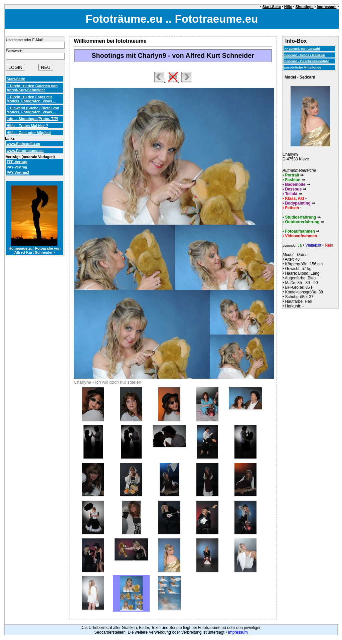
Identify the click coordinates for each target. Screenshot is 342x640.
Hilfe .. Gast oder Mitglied (29, 133)
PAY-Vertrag (17, 167)
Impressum (327, 7)
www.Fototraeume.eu (25, 151)
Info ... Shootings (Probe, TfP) (32, 119)
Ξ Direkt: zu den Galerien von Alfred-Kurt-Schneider (32, 88)
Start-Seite (272, 7)
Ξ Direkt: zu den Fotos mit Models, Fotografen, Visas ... (31, 99)
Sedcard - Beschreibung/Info (306, 61)
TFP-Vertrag (17, 162)
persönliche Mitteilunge (302, 67)
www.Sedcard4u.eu (23, 144)
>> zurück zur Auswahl (302, 48)
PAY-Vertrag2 (18, 172)
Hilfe (288, 7)
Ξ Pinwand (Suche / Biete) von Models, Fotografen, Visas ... (33, 110)
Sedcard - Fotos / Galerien (304, 55)
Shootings (305, 7)
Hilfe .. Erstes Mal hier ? (27, 126)
